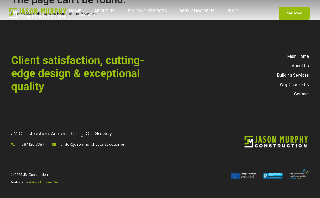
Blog (233, 11)
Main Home (298, 56)
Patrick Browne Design (46, 182)
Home (75, 11)
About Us (104, 11)
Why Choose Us (197, 11)
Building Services (147, 11)
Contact (85, 15)
